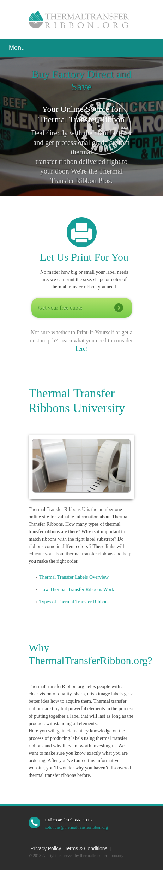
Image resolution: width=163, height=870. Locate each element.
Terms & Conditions (86, 848)
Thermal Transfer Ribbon (80, 19)
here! (81, 349)
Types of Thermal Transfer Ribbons (74, 601)
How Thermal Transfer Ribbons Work (76, 589)
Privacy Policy (45, 848)
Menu (17, 47)
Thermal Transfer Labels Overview (74, 577)
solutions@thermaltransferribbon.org (76, 827)
